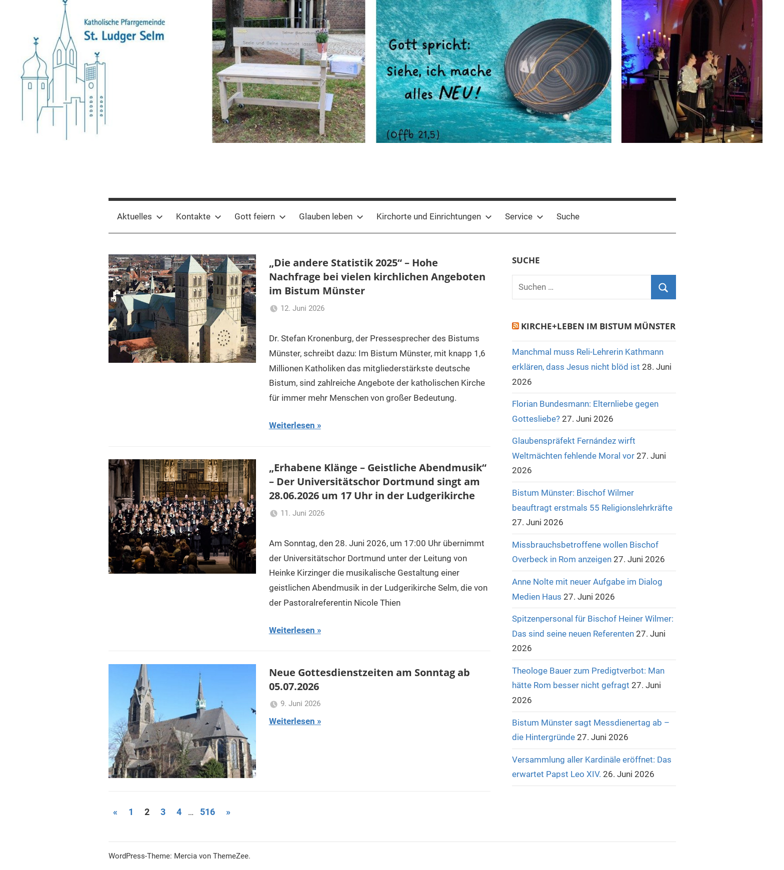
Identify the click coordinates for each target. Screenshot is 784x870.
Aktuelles (140, 216)
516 (207, 812)
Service (524, 216)
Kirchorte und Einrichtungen (434, 216)
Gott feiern (260, 216)
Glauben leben (331, 216)
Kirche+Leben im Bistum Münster (598, 326)
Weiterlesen (292, 425)
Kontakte (199, 216)
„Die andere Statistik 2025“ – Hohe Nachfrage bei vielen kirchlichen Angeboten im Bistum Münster (377, 276)
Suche (568, 216)
